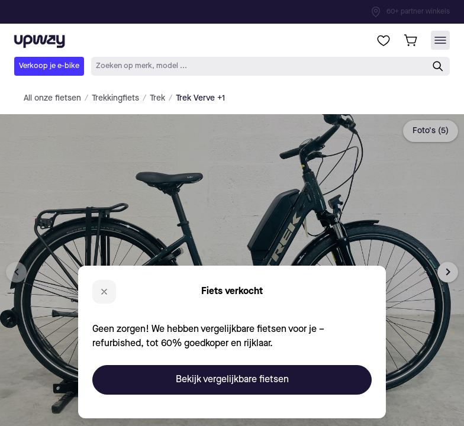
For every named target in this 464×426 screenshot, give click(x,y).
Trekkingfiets (115, 98)
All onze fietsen (52, 98)
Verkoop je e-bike (49, 66)
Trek (157, 98)
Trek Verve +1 (200, 98)
